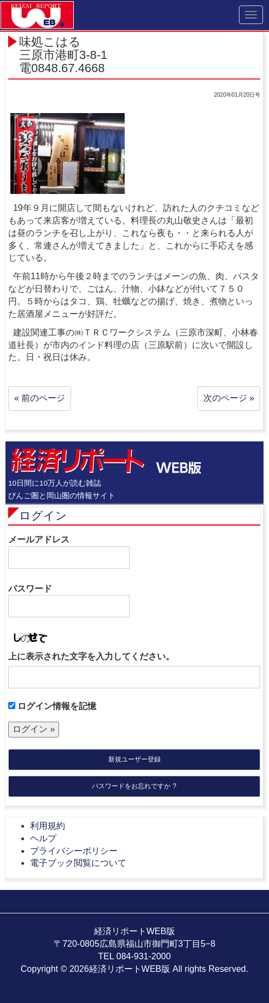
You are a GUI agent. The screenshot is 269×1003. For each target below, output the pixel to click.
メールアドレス (69, 552)
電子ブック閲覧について (78, 863)
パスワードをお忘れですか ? (134, 786)
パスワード (69, 601)
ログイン (43, 515)
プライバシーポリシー (74, 851)
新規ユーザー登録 (134, 759)
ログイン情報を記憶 (52, 706)
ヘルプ (43, 838)
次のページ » (228, 398)
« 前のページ (39, 398)
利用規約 (47, 825)
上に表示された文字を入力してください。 (91, 656)
